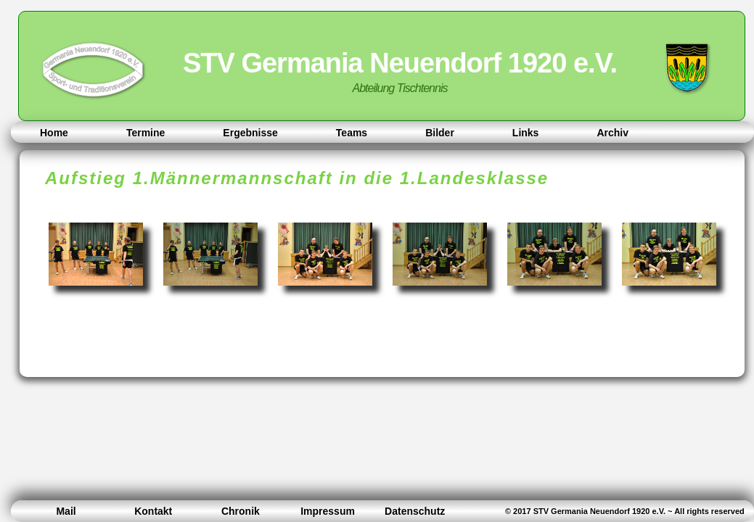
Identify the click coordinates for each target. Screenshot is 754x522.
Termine (145, 132)
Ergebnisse (250, 132)
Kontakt (153, 511)
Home (54, 132)
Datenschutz (415, 511)
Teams (351, 132)
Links (525, 132)
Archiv (612, 132)
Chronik (240, 511)
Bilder (439, 132)
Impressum (327, 511)
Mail (65, 511)
